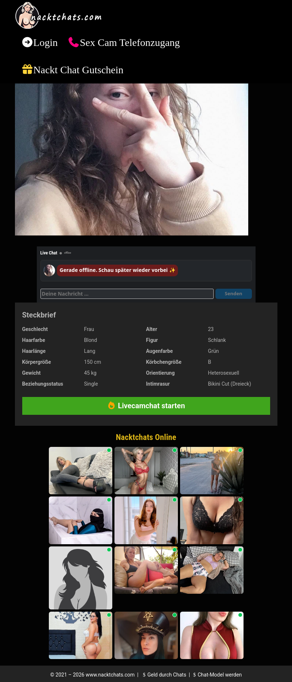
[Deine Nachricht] (127, 294)
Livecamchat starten (146, 405)
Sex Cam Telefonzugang (130, 42)
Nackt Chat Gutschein (78, 69)
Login (45, 42)
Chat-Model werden (216, 675)
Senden (233, 293)
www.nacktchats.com (110, 675)
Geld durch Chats (163, 675)
